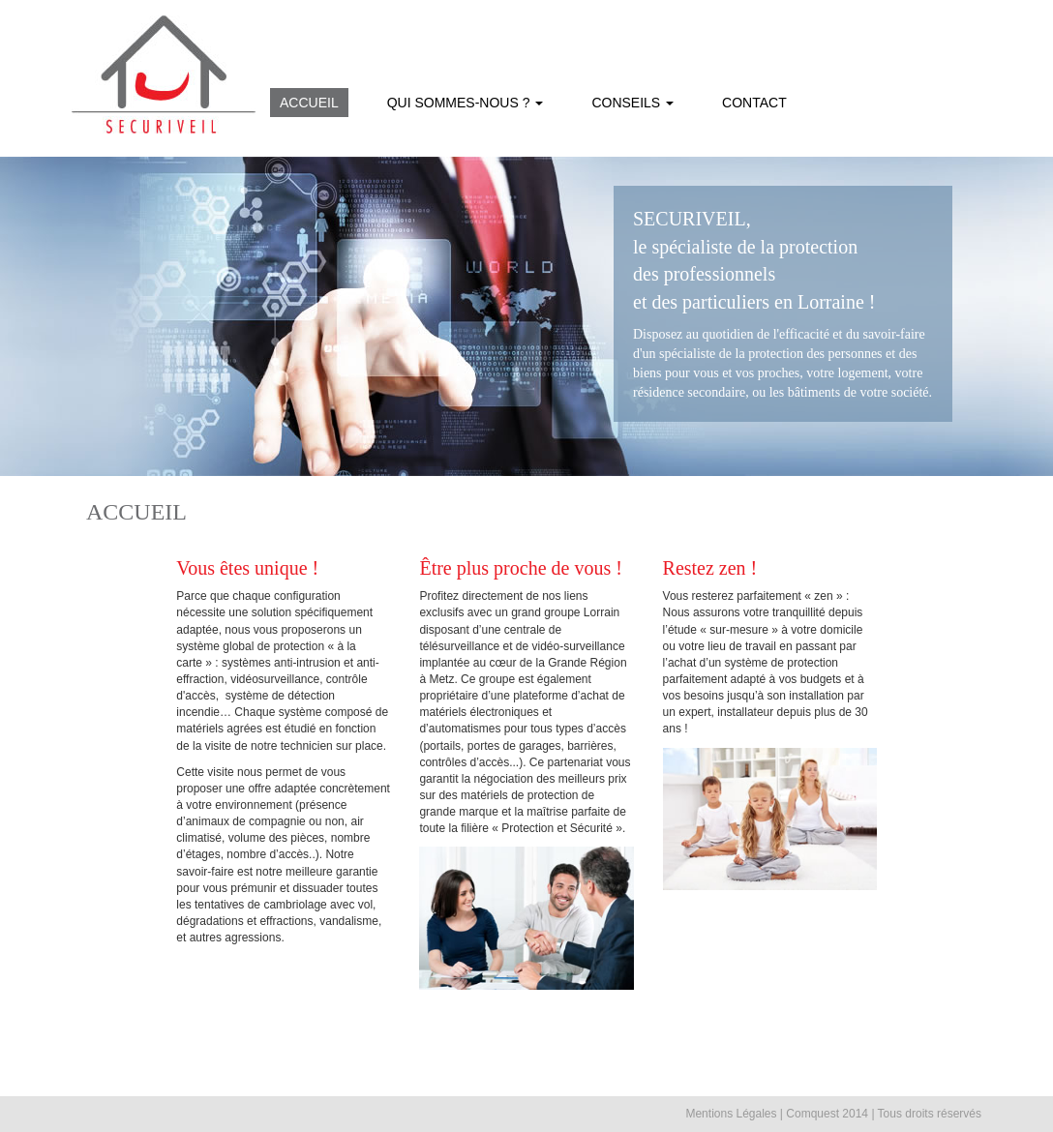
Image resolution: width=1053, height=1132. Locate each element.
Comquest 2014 (827, 1113)
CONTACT (754, 102)
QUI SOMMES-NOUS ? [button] (465, 102)
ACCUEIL (309, 102)
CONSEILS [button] (632, 102)
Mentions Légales (730, 1113)
